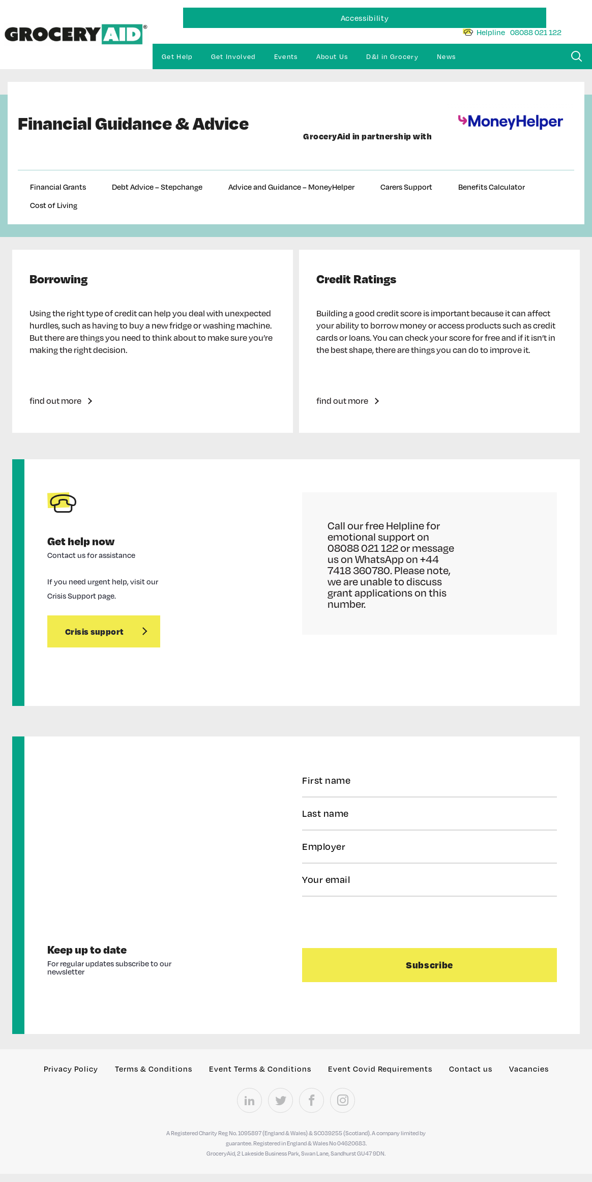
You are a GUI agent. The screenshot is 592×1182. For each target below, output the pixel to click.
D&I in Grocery (392, 56)
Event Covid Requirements (380, 1069)
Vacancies (529, 1069)
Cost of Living (53, 205)
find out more (55, 400)
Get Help (177, 56)
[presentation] (364, 921)
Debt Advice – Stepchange (157, 186)
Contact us (470, 1069)
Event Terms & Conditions (260, 1069)
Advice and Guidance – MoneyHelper (291, 186)
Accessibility (365, 17)
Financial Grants (58, 186)
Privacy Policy (71, 1069)
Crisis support (94, 631)
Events (286, 56)
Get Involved (233, 56)
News (446, 56)
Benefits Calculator (491, 186)
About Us (332, 56)
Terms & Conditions (153, 1069)
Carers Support (406, 186)
